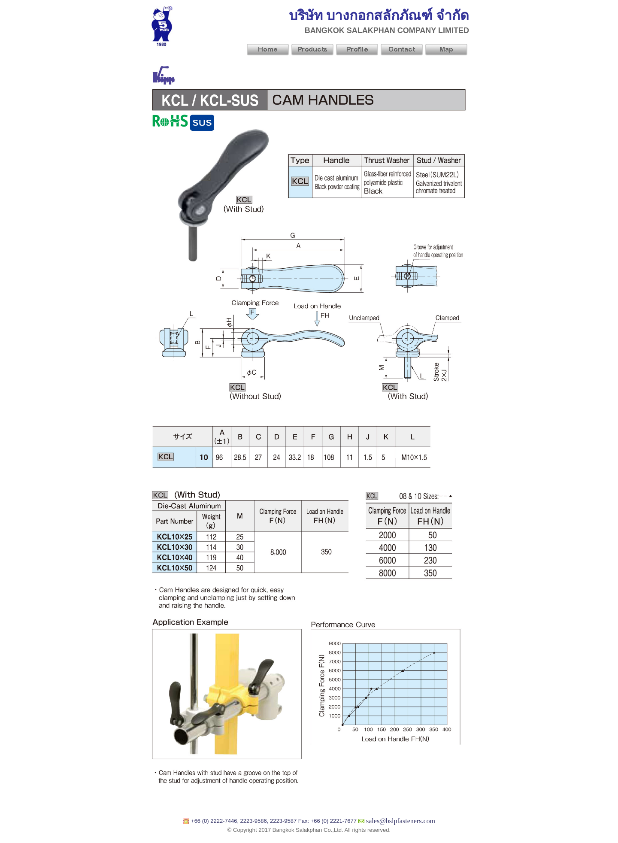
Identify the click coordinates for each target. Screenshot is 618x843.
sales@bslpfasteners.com (400, 821)
